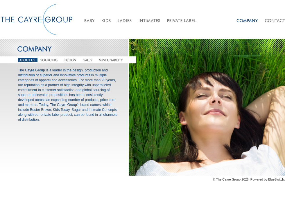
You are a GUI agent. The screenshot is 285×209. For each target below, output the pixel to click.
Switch (279, 179)
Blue (271, 179)
